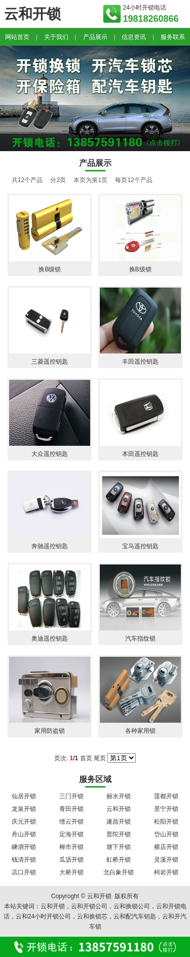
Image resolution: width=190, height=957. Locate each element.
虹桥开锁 (118, 859)
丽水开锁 (118, 796)
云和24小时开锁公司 (43, 916)
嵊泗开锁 (24, 846)
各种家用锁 (140, 730)
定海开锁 (71, 834)
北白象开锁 (118, 872)
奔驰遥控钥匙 (49, 546)
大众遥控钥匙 (49, 453)
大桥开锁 (71, 872)
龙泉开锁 (24, 808)
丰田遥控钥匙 (140, 361)
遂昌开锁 (118, 821)
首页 (86, 758)
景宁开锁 (166, 808)
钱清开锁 (24, 859)
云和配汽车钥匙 (134, 916)
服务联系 (173, 37)
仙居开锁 (24, 796)
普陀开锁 (118, 834)
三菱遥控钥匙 (49, 361)
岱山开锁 (166, 834)
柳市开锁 (71, 846)
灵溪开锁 (166, 859)
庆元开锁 (24, 821)
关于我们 (56, 37)
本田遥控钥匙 (140, 453)
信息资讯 (134, 37)
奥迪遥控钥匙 (49, 638)
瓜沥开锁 (71, 859)
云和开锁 (118, 808)
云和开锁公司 (89, 906)
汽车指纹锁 (140, 638)
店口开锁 (24, 872)
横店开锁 (166, 846)
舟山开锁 (24, 834)
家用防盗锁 (49, 730)
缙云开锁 (71, 821)
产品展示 (95, 37)
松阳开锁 (166, 821)
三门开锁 (71, 796)
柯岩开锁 (166, 872)
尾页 (100, 758)
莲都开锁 (166, 796)
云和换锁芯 (92, 916)
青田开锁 (71, 808)
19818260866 (151, 19)
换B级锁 (50, 269)
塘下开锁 (118, 846)
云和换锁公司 (131, 906)
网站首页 (17, 37)
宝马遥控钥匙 (140, 546)
